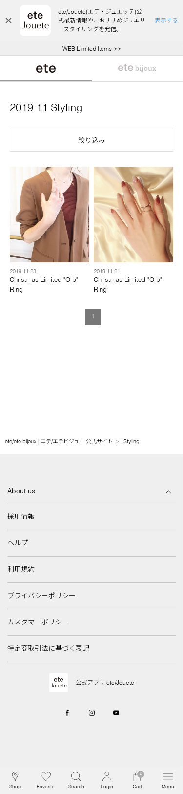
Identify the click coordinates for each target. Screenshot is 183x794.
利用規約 (21, 569)
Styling (131, 441)
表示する (166, 20)
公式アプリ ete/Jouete (105, 682)
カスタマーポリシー (38, 622)
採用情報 (21, 516)
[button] (91, 140)
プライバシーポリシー (41, 595)
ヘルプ (17, 542)
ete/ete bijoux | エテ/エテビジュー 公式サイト (59, 441)
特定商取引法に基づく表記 (48, 648)
